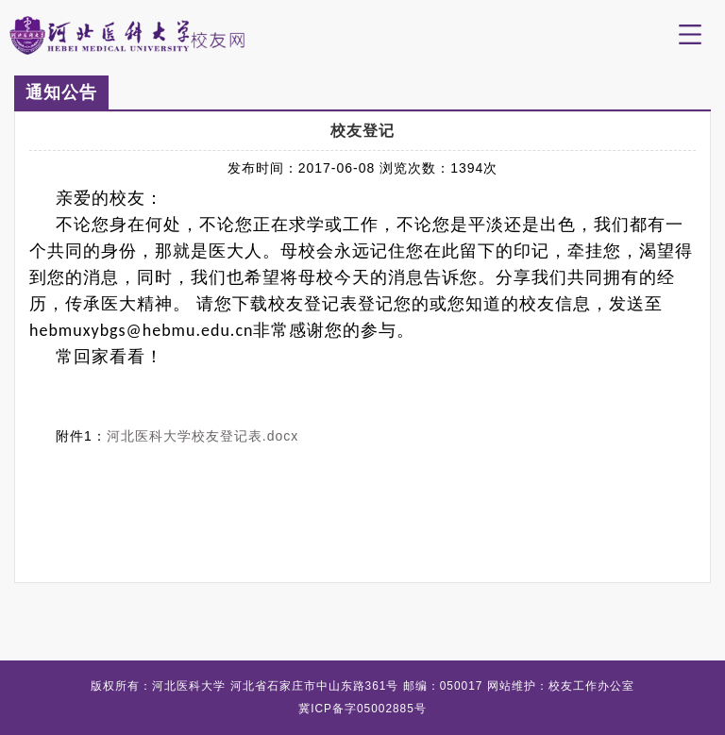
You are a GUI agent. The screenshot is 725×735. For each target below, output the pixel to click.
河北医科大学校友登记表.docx (202, 435)
